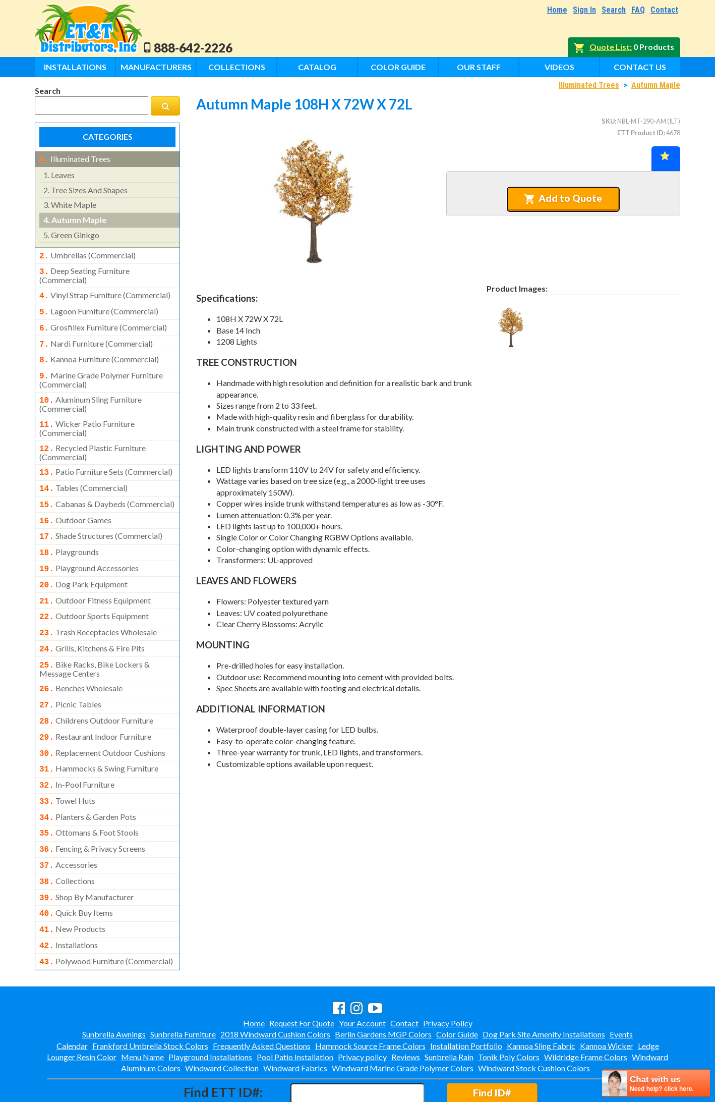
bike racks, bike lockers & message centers (94, 644)
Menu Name (142, 1013)
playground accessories (89, 550)
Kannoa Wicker (606, 1002)
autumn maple (74, 219)
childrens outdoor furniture (96, 693)
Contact (664, 10)
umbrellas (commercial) (87, 254)
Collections (236, 67)
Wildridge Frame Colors (585, 1013)
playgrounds (69, 534)
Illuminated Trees (589, 85)
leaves (59, 174)
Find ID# (492, 1049)
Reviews (405, 1013)
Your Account (362, 979)
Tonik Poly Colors (509, 1013)
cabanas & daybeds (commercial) (106, 489)
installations (68, 903)
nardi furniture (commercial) (96, 337)
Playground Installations (210, 1013)
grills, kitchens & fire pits (92, 625)
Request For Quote (301, 979)
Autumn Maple (655, 85)
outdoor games (75, 505)
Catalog (317, 67)
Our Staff (479, 67)
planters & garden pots (87, 783)
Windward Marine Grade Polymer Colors (402, 1024)
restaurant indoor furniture (95, 708)
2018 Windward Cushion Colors (275, 991)
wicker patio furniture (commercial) (87, 417)
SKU (608, 121)
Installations (75, 67)
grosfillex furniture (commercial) (103, 322)
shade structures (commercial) (100, 519)
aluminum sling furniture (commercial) (90, 394)
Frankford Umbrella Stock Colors (150, 1002)
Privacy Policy (447, 979)
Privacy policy (362, 1013)
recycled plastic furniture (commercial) (92, 440)
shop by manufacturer (86, 858)
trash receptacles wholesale (98, 610)
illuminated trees (74, 158)
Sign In (584, 10)
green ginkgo (71, 234)
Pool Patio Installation (295, 1013)
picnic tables (70, 678)
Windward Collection (222, 1024)
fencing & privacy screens (92, 813)
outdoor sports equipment (94, 594)
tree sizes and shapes (85, 189)
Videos (559, 67)
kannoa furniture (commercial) (99, 352)
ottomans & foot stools (89, 798)
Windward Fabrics (295, 1024)
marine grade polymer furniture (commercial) (101, 371)
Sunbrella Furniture (183, 991)
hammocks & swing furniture (98, 738)
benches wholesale (81, 663)
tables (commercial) (83, 474)
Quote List (609, 46)
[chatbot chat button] (656, 1083)
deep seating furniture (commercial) (84, 272)
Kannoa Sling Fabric (541, 1002)
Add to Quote (563, 198)
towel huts (67, 768)
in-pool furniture (76, 753)
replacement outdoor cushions (102, 723)
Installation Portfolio (466, 1002)
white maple (69, 203)
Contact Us (640, 67)
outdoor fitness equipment (95, 580)
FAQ (638, 10)
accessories (68, 828)
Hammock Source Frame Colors (370, 1002)
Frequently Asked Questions (262, 1002)
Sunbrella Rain (449, 1013)
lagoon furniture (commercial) (98, 307)
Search (614, 10)
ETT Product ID (640, 133)
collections (67, 843)
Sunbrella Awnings (114, 991)
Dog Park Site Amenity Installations (544, 991)
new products (72, 888)
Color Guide (398, 67)
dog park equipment (83, 565)
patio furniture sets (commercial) (105, 459)
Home (557, 10)
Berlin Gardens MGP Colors (383, 991)
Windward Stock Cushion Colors (534, 1024)
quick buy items (76, 873)
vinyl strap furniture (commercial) (104, 292)
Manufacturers (156, 67)
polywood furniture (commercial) (106, 918)
